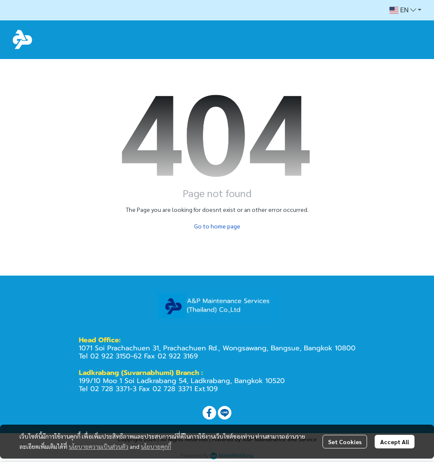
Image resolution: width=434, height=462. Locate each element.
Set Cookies (345, 441)
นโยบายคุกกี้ (156, 446)
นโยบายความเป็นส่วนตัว (98, 446)
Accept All (394, 441)
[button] (405, 10)
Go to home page (217, 226)
